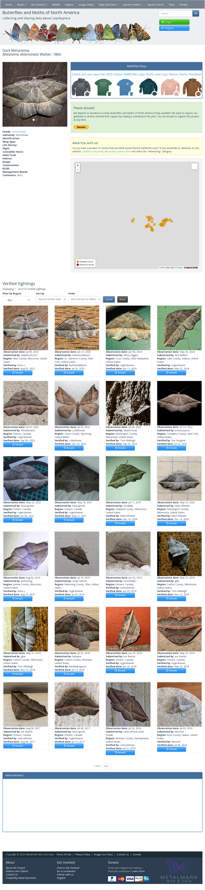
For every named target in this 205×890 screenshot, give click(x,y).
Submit (109, 299)
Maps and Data (108, 4)
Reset (122, 299)
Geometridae (19, 131)
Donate (183, 4)
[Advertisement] (102, 804)
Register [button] (167, 28)
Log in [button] (166, 22)
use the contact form (119, 151)
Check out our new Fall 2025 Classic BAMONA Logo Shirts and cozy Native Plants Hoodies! (136, 74)
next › (107, 766)
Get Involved (39, 4)
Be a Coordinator (66, 871)
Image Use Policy (103, 854)
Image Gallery (86, 4)
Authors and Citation (17, 871)
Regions (69, 4)
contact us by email (92, 151)
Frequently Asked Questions (21, 877)
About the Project (15, 867)
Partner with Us (65, 874)
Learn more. (138, 871)
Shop (171, 4)
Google (179, 268)
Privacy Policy (82, 854)
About (21, 4)
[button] (7, 94)
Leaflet (162, 268)
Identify (56, 4)
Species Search (155, 4)
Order (71, 293)
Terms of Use (63, 854)
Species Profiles (132, 4)
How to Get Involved (68, 867)
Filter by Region (12, 293)
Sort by (40, 293)
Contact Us (123, 854)
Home (8, 4)
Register (61, 877)
